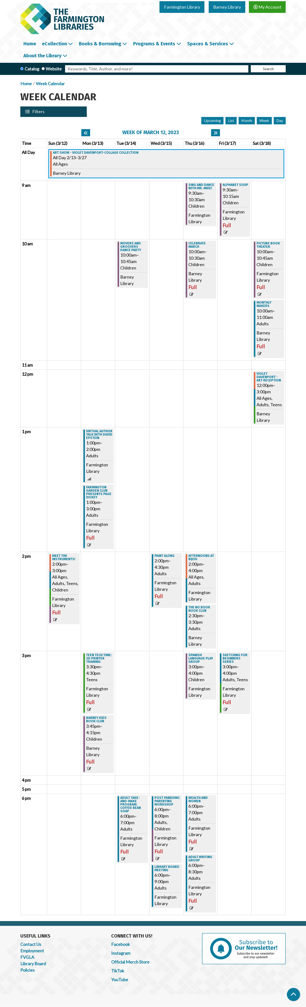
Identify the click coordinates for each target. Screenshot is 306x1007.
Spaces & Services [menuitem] (207, 44)
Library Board (33, 963)
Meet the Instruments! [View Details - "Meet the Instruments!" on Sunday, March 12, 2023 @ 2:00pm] (63, 557)
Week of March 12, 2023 (150, 133)
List (231, 120)
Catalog (32, 68)
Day (279, 120)
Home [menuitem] (29, 44)
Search (268, 68)
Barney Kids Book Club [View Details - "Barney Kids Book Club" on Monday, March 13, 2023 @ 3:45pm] (96, 719)
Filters (38, 111)
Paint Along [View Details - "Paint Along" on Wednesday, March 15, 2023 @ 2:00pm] (164, 556)
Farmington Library (182, 7)
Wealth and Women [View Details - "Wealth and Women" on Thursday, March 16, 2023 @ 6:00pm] (198, 799)
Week (264, 120)
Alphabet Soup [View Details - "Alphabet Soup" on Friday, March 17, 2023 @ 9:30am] (235, 185)
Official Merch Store (130, 962)
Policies (27, 970)
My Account (267, 7)
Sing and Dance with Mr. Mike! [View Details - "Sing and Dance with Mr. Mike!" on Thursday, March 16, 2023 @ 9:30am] (201, 186)
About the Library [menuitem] (42, 55)
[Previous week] (85, 132)
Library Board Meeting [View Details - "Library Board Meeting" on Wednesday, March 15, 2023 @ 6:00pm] (166, 868)
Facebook (120, 944)
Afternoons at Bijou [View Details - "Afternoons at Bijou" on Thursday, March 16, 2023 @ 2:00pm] (201, 557)
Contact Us (30, 944)
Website (54, 68)
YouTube (119, 979)
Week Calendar (50, 83)
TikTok (117, 970)
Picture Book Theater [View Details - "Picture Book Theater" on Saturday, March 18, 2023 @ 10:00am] (268, 245)
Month (246, 120)
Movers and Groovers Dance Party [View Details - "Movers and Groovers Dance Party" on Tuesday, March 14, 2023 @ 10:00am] (130, 247)
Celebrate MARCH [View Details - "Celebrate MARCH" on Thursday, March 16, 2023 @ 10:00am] (197, 245)
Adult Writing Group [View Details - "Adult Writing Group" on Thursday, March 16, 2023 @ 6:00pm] (200, 858)
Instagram (120, 953)
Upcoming (212, 120)
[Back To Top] (293, 994)
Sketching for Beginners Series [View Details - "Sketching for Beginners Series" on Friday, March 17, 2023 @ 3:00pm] (235, 659)
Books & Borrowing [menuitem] (100, 44)
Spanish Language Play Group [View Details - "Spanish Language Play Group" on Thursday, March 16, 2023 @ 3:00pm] (200, 659)
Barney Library (227, 7)
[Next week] (215, 132)
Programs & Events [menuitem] (154, 44)
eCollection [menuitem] (54, 44)
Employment (32, 950)
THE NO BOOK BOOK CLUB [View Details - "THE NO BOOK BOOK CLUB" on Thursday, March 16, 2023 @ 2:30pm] (199, 609)
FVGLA (27, 957)
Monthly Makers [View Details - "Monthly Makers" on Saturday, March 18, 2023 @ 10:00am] (264, 304)
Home (26, 83)
